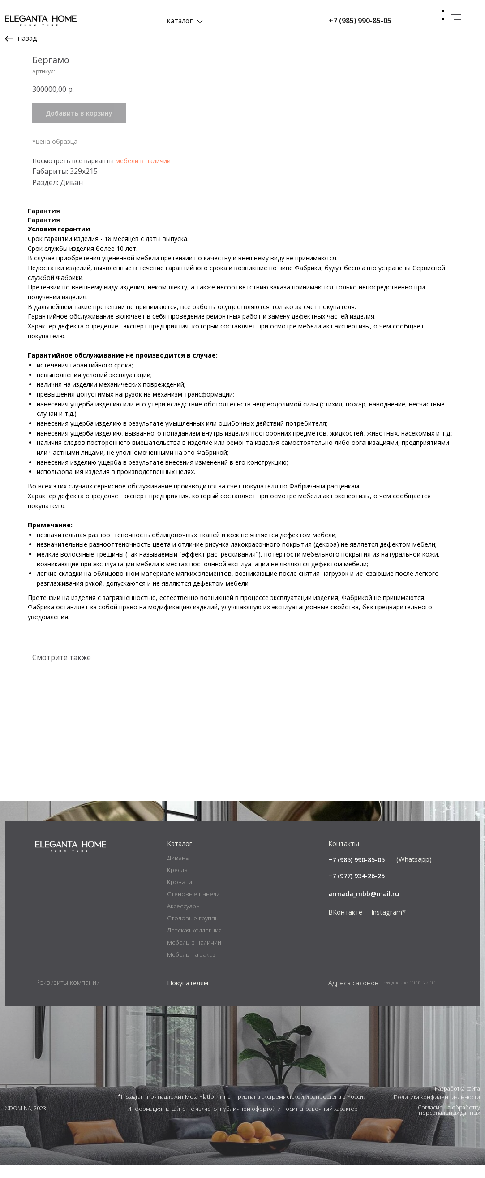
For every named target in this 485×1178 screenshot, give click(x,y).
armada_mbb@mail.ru (363, 907)
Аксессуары (184, 919)
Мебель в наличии (194, 956)
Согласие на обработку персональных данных (449, 1123)
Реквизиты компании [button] (67, 995)
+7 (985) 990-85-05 (360, 21)
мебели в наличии (349, 160)
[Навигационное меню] (456, 17)
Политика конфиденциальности (437, 1111)
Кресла (177, 883)
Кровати (179, 895)
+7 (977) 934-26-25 (356, 889)
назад (27, 38)
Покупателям (187, 996)
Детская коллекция (194, 944)
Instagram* (388, 925)
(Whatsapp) (414, 872)
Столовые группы (193, 932)
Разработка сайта (457, 1102)
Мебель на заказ (191, 968)
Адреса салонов (353, 996)
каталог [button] (180, 21)
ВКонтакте (345, 925)
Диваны (178, 871)
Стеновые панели (193, 907)
